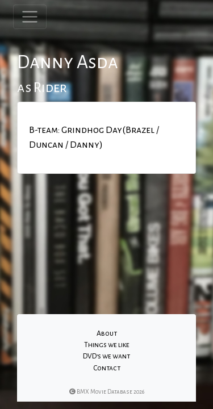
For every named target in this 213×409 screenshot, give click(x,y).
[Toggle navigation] (30, 17)
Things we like (107, 345)
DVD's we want (106, 356)
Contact (106, 368)
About (107, 333)
